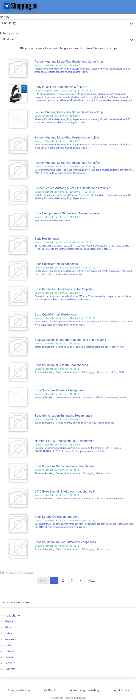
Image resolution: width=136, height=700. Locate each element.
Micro (8, 627)
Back (43, 580)
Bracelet (9, 669)
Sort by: (5, 17)
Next (92, 580)
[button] (130, 6)
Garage (9, 651)
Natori (8, 645)
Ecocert (9, 663)
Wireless (10, 639)
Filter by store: (9, 33)
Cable (8, 633)
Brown (8, 657)
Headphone (12, 615)
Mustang (10, 621)
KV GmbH (50, 690)
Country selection (18, 690)
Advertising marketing (84, 690)
